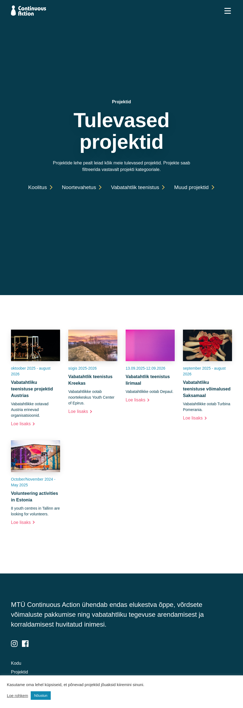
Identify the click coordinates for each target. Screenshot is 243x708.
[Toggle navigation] (227, 10)
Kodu (16, 663)
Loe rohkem (17, 695)
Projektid (19, 672)
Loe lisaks (21, 423)
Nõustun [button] (40, 695)
